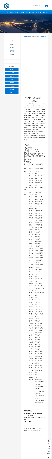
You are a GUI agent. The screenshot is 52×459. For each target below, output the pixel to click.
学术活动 (17, 12)
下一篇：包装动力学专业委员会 (32, 430)
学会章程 (12, 44)
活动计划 (12, 69)
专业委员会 (43, 36)
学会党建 (12, 86)
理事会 (12, 57)
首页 (6, 12)
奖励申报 (12, 76)
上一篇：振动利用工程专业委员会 (32, 428)
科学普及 (23, 12)
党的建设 (39, 12)
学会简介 (12, 41)
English (46, 1)
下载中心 (12, 92)
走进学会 (12, 12)
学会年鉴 (12, 54)
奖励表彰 (28, 12)
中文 (43, 1)
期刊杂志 (34, 12)
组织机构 (12, 51)
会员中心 (45, 12)
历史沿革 (12, 47)
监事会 (12, 61)
